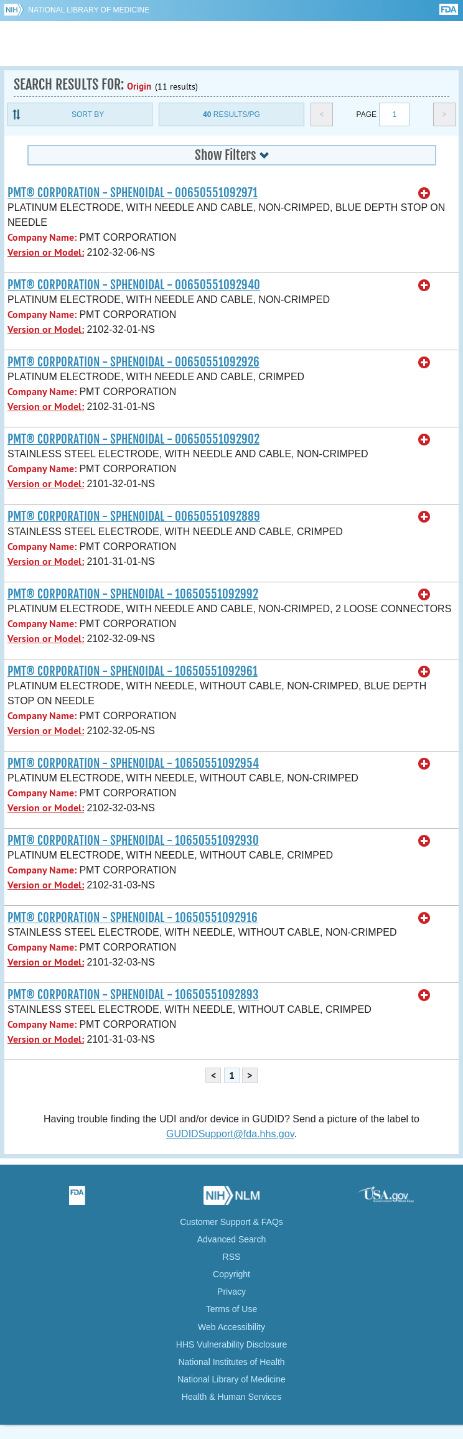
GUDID (231, 43)
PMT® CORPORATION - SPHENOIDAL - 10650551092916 (132, 917)
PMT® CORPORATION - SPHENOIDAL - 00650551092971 (132, 192)
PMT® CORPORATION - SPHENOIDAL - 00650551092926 (133, 362)
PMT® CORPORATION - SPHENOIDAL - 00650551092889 (133, 516)
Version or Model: (45, 252)
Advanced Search (231, 1239)
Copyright (231, 1274)
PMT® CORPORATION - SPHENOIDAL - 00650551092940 (133, 284)
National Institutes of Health (231, 1362)
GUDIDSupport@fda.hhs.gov (230, 1134)
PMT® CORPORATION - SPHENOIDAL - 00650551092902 (133, 439)
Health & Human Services (231, 1397)
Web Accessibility (231, 1327)
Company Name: (42, 237)
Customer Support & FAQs (231, 1222)
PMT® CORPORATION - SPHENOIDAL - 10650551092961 (132, 671)
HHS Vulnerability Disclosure (231, 1344)
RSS (232, 1257)
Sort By (88, 114)
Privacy (231, 1292)
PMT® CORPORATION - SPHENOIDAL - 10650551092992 (132, 594)
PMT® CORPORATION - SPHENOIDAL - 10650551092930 (133, 840)
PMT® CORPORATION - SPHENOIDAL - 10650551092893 (133, 994)
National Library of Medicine (88, 10)
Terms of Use (231, 1309)
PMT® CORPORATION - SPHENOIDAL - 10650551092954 (133, 763)
